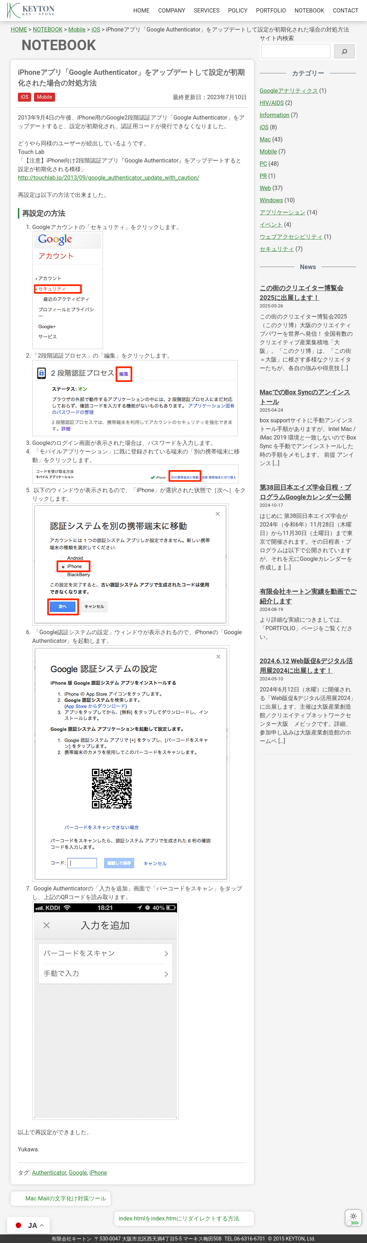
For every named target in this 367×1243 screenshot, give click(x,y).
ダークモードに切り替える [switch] (353, 1218)
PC (263, 163)
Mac (265, 139)
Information (274, 115)
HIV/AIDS (272, 102)
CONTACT (345, 10)
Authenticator (49, 1172)
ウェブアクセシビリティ (291, 236)
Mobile (44, 97)
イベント (271, 224)
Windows (271, 200)
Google (78, 1172)
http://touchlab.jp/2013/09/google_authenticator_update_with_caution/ (108, 177)
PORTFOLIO (271, 10)
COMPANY (171, 10)
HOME (141, 10)
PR (263, 176)
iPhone (98, 1172)
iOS (24, 97)
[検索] (344, 51)
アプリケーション (282, 212)
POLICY (238, 10)
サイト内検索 (277, 38)
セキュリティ (277, 249)
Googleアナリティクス (289, 90)
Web (265, 188)
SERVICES (207, 10)
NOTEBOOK (309, 10)
